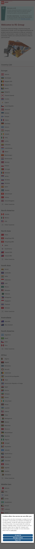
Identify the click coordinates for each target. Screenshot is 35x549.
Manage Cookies (18, 537)
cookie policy (13, 530)
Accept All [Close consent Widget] (18, 535)
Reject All (18, 540)
